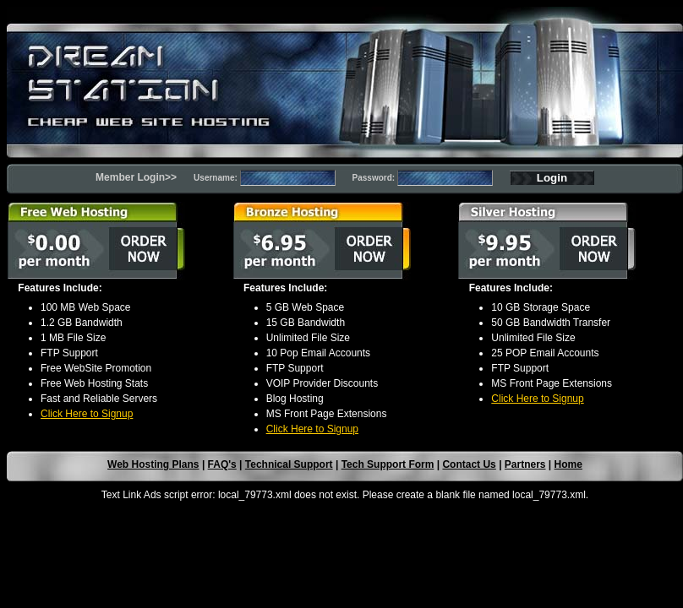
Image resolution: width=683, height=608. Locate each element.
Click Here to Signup (87, 414)
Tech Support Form (388, 464)
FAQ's (222, 464)
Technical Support (289, 464)
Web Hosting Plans (153, 464)
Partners (525, 464)
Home (568, 464)
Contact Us (468, 464)
